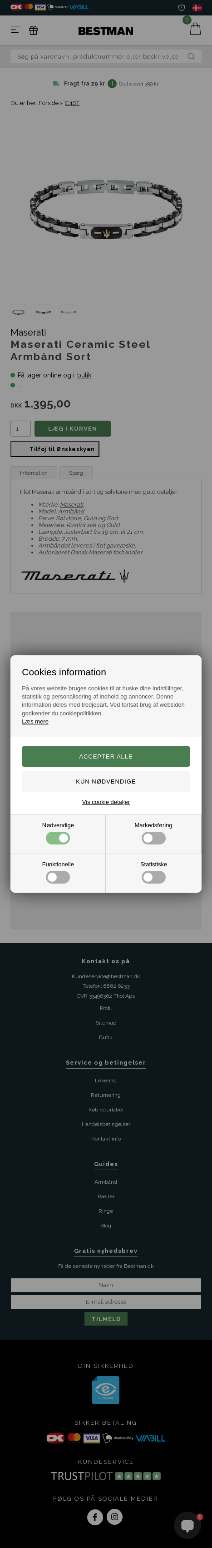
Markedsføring (154, 833)
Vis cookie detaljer (106, 802)
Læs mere (35, 721)
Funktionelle (58, 872)
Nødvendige (58, 833)
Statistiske (153, 872)
